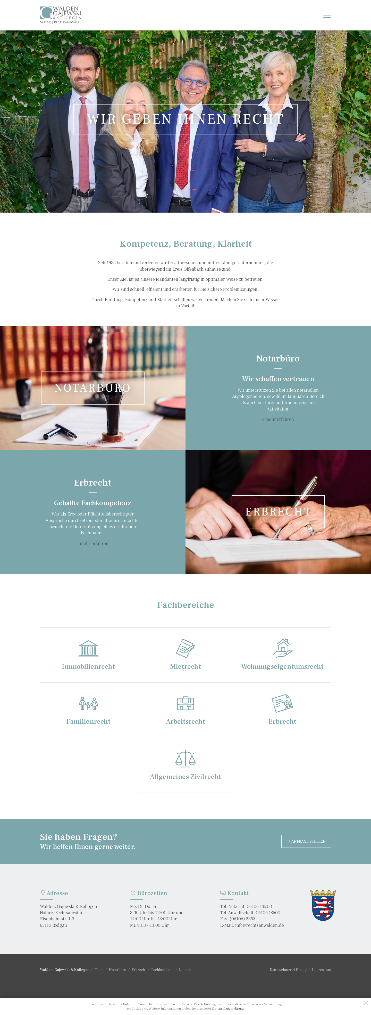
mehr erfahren (279, 419)
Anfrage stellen (306, 841)
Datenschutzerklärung (288, 970)
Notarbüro (117, 970)
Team (99, 970)
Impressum (321, 970)
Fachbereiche (162, 970)
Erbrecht (139, 970)
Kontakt (185, 970)
